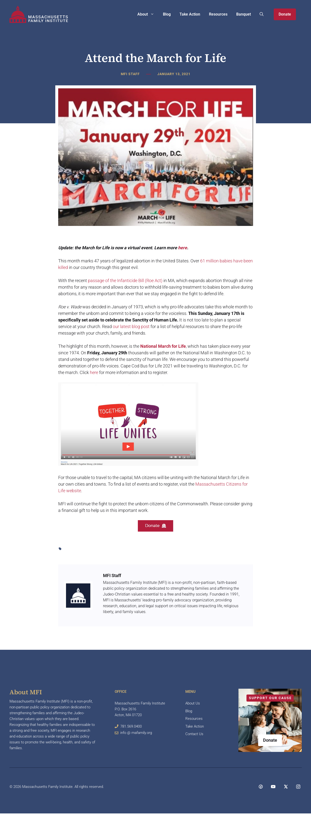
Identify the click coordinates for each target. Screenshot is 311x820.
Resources (218, 14)
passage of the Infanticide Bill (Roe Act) (125, 280)
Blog (167, 14)
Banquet (243, 14)
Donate (285, 14)
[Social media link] (260, 786)
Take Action (189, 14)
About (148, 14)
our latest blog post (131, 326)
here (182, 247)
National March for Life (163, 346)
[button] (261, 14)
